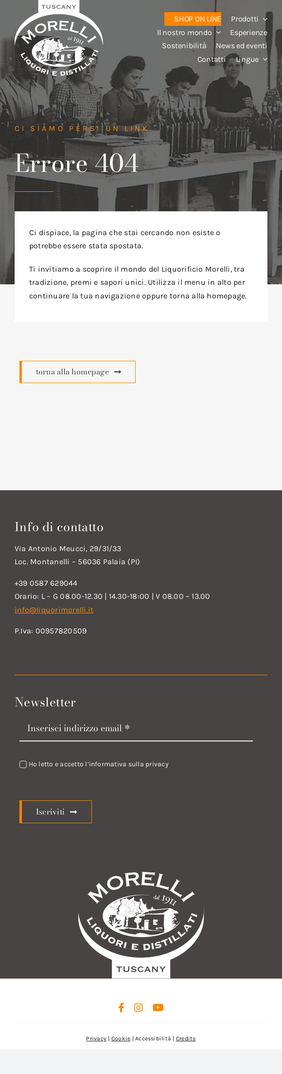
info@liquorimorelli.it (54, 609)
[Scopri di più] (77, 372)
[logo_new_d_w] (141, 873)
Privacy (96, 1038)
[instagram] (138, 1008)
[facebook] (121, 1008)
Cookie (120, 1038)
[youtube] (158, 1008)
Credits (186, 1038)
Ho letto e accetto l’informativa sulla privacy (99, 764)
